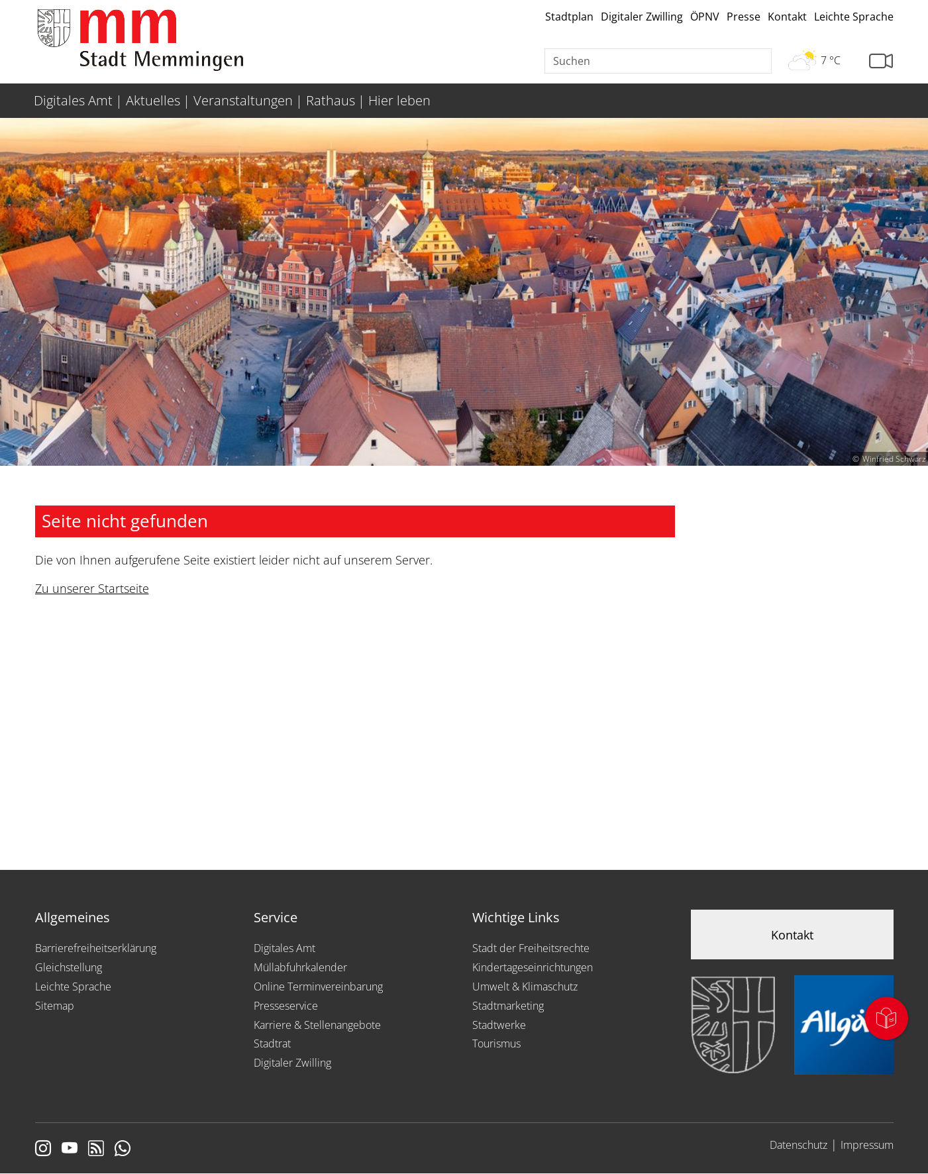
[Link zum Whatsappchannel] (122, 1149)
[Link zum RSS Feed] (96, 1149)
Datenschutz (798, 1145)
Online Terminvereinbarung (318, 986)
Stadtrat (272, 1043)
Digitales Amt (284, 948)
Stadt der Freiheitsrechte (531, 948)
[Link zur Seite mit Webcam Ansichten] (881, 61)
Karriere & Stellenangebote (317, 1025)
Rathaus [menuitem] (330, 100)
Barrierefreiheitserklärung (95, 948)
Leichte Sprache (854, 16)
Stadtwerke (499, 1025)
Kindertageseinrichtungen (532, 967)
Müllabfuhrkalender (300, 967)
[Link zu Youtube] (69, 1149)
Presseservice (286, 1005)
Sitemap (54, 1005)
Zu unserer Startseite (92, 588)
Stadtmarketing (508, 1005)
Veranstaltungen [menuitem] (243, 100)
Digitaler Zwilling (642, 16)
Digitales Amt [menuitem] (73, 100)
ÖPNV (704, 16)
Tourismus (496, 1043)
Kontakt (787, 16)
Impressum (867, 1145)
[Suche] (658, 61)
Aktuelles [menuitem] (153, 100)
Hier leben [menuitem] (399, 100)
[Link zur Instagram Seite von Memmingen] (43, 1149)
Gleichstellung (68, 967)
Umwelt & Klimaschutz (525, 986)
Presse (743, 16)
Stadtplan (569, 16)
